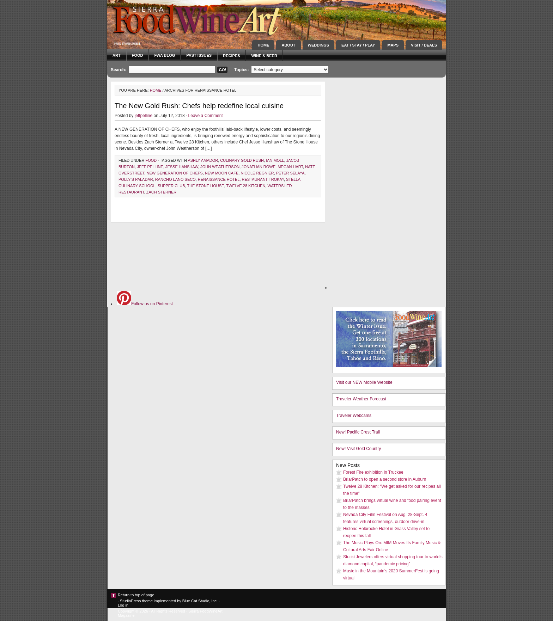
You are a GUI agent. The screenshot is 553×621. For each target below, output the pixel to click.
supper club (171, 186)
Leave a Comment (205, 115)
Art (117, 55)
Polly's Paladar (136, 179)
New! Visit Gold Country (358, 448)
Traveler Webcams (353, 415)
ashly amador (203, 160)
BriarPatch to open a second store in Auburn (384, 479)
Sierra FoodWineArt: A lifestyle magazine (171, 19)
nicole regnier (257, 173)
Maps (393, 45)
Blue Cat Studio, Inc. (200, 601)
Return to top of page (136, 595)
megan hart (290, 167)
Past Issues (199, 55)
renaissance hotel (219, 179)
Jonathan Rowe (258, 167)
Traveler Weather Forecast (361, 398)
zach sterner (161, 192)
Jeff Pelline (150, 167)
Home (263, 45)
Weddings (318, 45)
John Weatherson (219, 167)
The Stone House (205, 186)
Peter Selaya (290, 173)
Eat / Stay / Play (358, 45)
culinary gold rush (242, 160)
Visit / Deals (424, 45)
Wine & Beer (264, 56)
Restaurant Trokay (263, 179)
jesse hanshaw (181, 167)
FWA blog (164, 55)
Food (137, 55)
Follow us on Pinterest (145, 303)
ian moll (275, 160)
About (288, 45)
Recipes (231, 56)
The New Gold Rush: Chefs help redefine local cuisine (199, 106)
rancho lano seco (175, 179)
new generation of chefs (174, 173)
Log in (123, 605)
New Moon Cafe (221, 173)
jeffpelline (143, 115)
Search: (118, 69)
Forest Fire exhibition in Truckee (373, 472)
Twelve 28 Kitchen (245, 186)
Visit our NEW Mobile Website (364, 382)
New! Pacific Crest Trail (358, 432)
